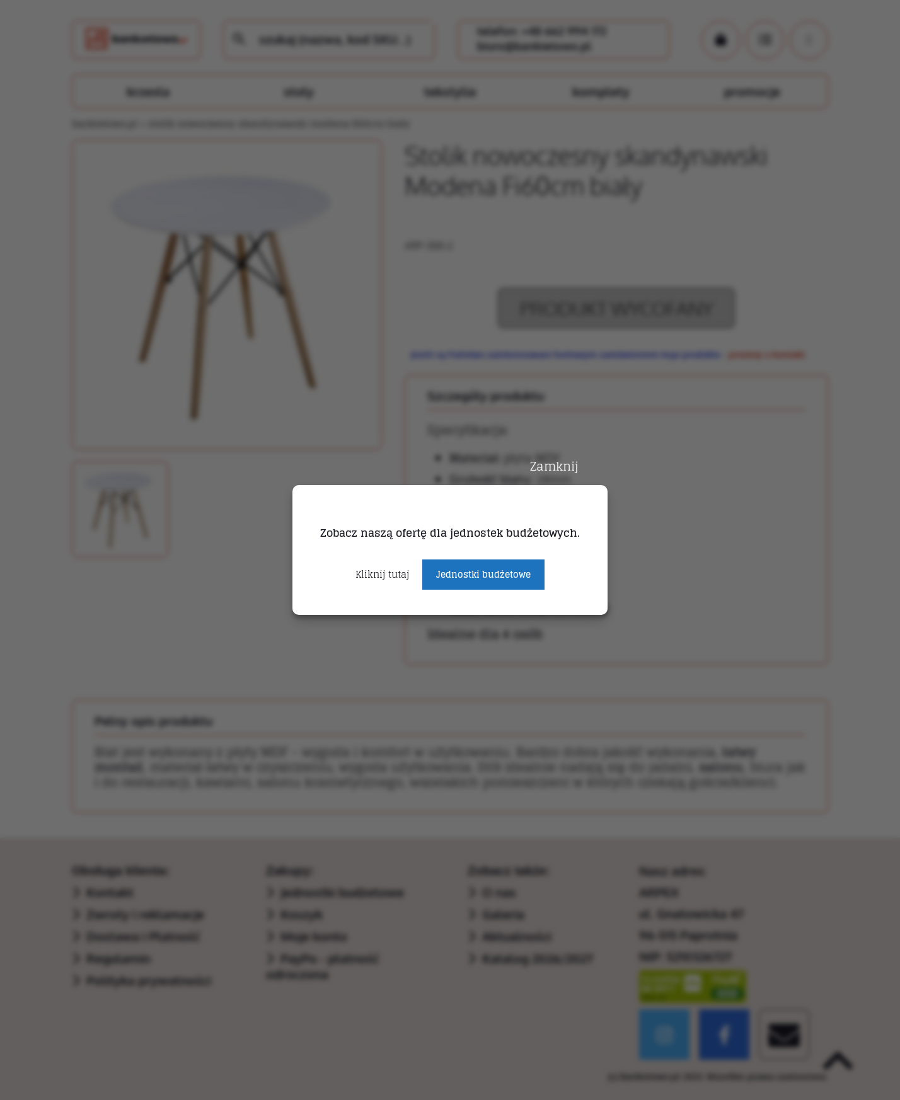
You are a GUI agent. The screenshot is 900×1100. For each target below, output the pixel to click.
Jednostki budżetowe (483, 574)
